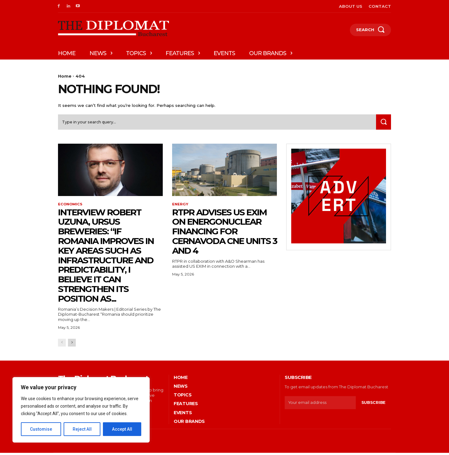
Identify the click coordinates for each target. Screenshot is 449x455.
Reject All (82, 429)
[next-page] (72, 344)
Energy (180, 206)
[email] (320, 404)
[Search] (382, 123)
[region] (81, 410)
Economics (71, 206)
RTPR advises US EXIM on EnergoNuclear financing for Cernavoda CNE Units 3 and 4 (224, 233)
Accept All (122, 429)
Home (64, 76)
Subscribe (373, 404)
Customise (41, 429)
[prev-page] (62, 344)
